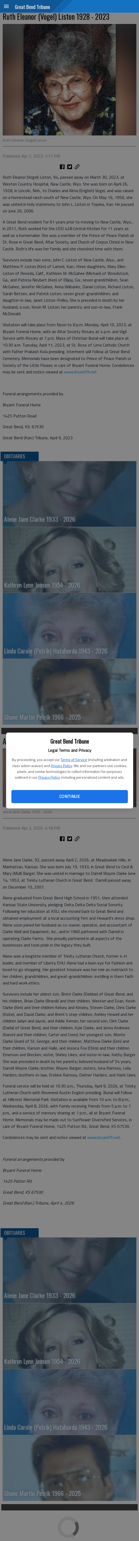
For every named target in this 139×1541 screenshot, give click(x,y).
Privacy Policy (61, 765)
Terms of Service (74, 759)
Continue (69, 796)
